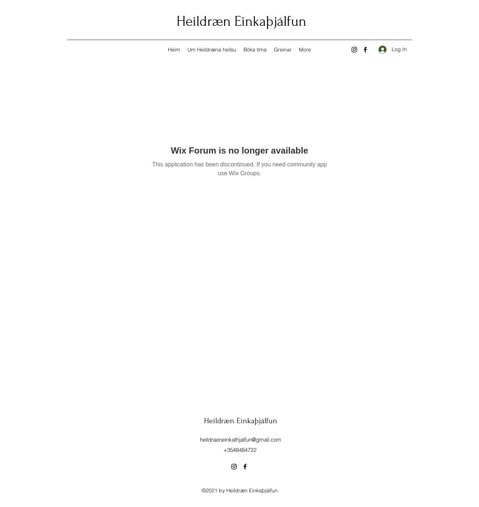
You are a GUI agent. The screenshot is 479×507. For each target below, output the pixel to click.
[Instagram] (354, 49)
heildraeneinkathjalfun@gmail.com (240, 439)
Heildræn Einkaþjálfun (241, 21)
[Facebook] (365, 49)
